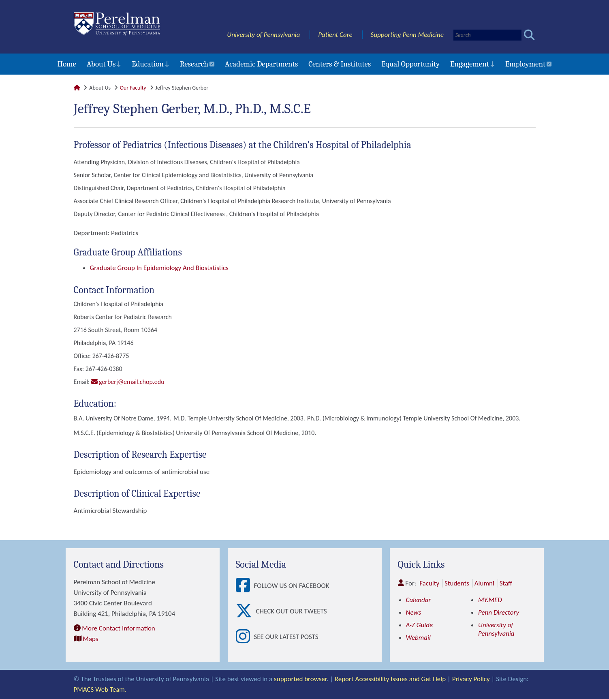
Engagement (469, 64)
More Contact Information (118, 628)
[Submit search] (529, 35)
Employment (525, 64)
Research (194, 64)
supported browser (300, 679)
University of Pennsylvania (263, 34)
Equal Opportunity (410, 64)
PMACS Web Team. (100, 689)
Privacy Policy (471, 679)
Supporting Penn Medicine (407, 34)
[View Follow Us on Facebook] (245, 585)
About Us (101, 64)
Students (456, 583)
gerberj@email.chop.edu (132, 382)
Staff (506, 583)
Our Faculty (133, 87)
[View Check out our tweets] (246, 611)
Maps (90, 639)
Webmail (418, 637)
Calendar (418, 600)
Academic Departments (261, 64)
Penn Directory (498, 612)
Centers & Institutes (339, 64)
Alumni (484, 583)
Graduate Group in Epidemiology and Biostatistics (159, 268)
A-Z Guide (419, 625)
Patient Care (335, 34)
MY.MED (490, 600)
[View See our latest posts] (245, 636)
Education (148, 64)
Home (67, 64)
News (413, 612)
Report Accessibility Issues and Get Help (390, 679)
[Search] (487, 35)
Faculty (429, 583)
